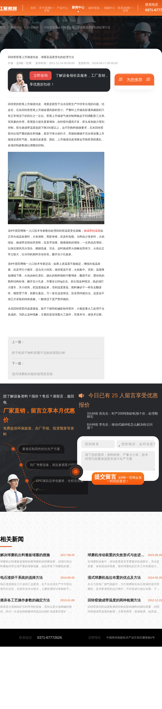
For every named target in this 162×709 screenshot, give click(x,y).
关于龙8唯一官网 (46, 9)
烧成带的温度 (92, 230)
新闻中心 (78, 7)
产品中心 (62, 7)
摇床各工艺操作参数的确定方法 (25, 600)
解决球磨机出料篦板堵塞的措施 (25, 555)
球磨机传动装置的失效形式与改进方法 (117, 555)
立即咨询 (40, 75)
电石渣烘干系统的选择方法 (21, 578)
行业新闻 (33, 27)
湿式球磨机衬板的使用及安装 (32, 374)
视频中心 (109, 7)
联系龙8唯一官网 (125, 9)
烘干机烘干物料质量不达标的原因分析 (38, 352)
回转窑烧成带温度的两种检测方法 (114, 600)
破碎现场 (93, 7)
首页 (33, 7)
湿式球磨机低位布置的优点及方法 (114, 578)
